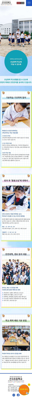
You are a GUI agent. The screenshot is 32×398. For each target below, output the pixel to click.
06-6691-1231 (14, 387)
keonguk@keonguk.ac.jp (17, 390)
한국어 (18, 3)
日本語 (22, 3)
